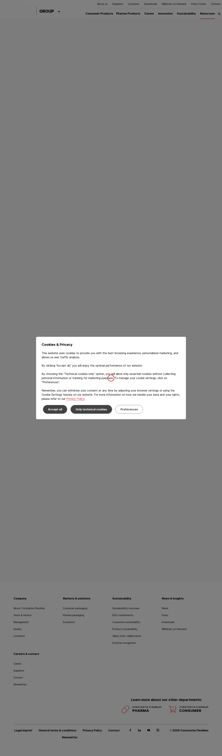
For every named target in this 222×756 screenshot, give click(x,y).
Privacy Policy (75, 399)
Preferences (129, 409)
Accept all (55, 409)
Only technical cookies (91, 409)
